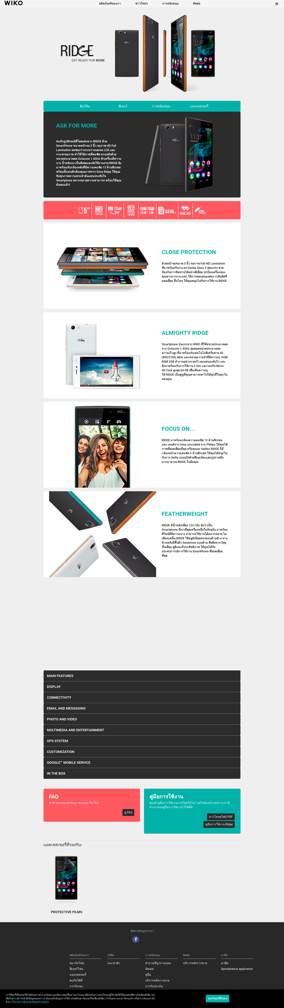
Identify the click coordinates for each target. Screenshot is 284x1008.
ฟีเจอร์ (123, 106)
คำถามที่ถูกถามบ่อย (158, 963)
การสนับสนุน (161, 106)
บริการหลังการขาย (157, 980)
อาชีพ (224, 963)
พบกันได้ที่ (76, 980)
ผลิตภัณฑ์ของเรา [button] (110, 3)
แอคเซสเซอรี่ (199, 106)
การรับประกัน (154, 986)
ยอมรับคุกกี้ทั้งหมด (217, 998)
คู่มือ (148, 974)
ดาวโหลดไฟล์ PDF (221, 816)
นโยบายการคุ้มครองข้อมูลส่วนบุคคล (30, 1002)
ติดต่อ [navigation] (196, 3)
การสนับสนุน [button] (170, 3)
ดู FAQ (128, 812)
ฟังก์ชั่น (85, 106)
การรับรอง (76, 986)
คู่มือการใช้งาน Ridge (219, 824)
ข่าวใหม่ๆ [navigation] (141, 3)
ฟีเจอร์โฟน (76, 969)
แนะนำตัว (113, 963)
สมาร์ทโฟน (77, 963)
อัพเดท (149, 969)
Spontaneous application (237, 969)
